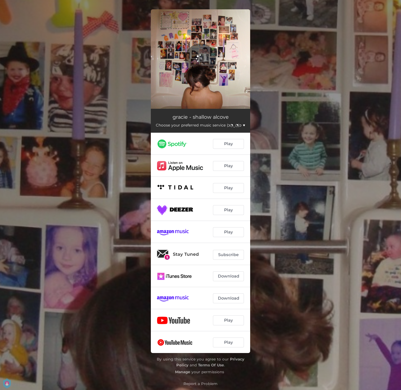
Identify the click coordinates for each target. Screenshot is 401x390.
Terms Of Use (211, 365)
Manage (182, 371)
